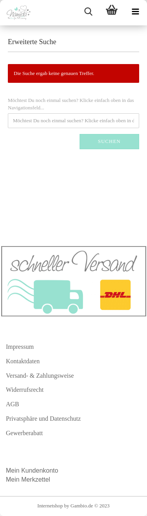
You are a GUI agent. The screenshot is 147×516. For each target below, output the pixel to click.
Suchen (109, 141)
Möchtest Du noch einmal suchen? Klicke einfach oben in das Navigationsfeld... (71, 104)
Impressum (20, 346)
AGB (12, 404)
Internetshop (50, 506)
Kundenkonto (39, 470)
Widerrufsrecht (25, 389)
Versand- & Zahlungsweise (40, 375)
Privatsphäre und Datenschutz (43, 418)
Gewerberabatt (24, 433)
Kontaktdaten (23, 361)
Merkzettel (36, 479)
